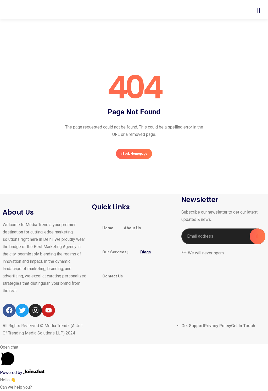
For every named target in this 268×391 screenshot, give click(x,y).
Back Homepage (134, 153)
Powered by (22, 372)
